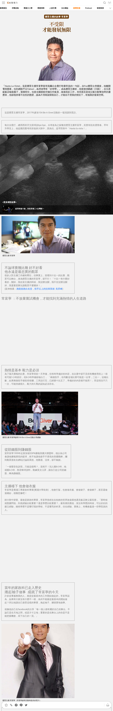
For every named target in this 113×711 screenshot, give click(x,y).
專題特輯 (40, 8)
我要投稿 (42, 699)
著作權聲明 (70, 699)
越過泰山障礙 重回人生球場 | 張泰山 (22, 609)
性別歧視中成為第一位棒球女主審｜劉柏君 (26, 613)
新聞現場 (76, 8)
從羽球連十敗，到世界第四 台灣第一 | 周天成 (27, 606)
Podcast (88, 8)
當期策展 (100, 8)
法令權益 (64, 8)
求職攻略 (15, 8)
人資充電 (52, 8)
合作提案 (55, 699)
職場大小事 (28, 8)
